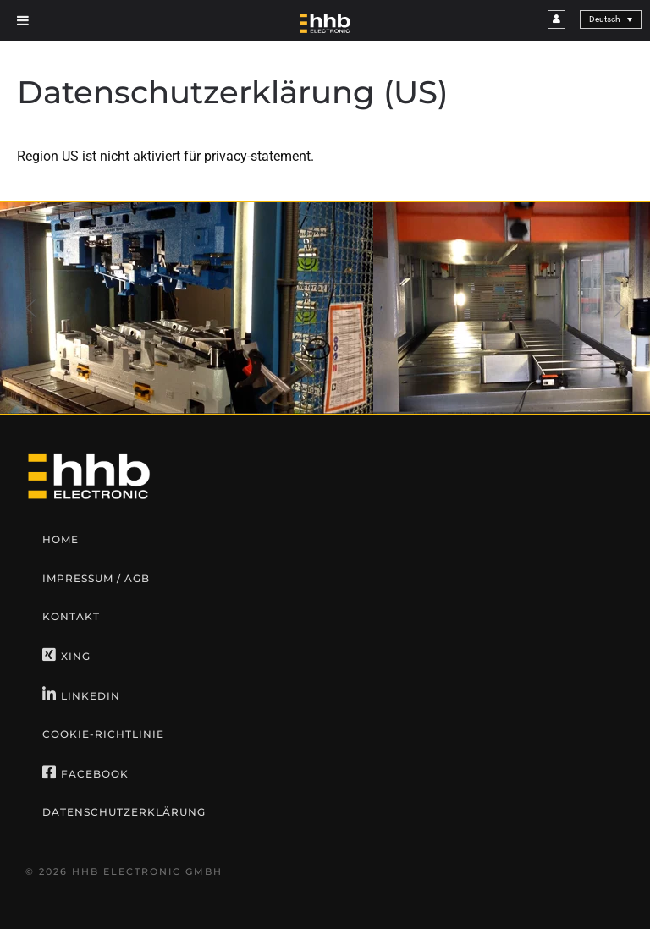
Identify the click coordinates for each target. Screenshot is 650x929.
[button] (31, 308)
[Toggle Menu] (23, 20)
